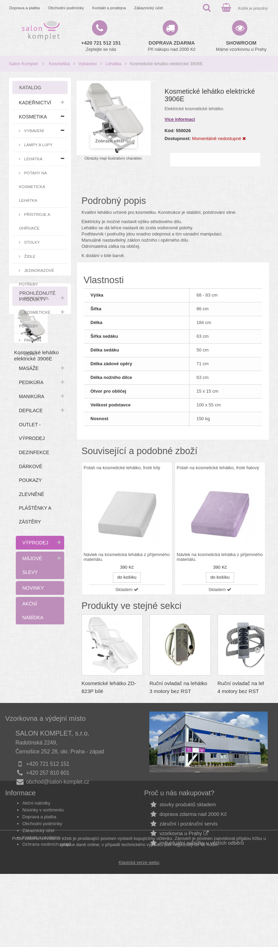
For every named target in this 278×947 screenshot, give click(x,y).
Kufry (30, 354)
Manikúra (31, 396)
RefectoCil (36, 298)
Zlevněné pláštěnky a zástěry (35, 508)
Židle (29, 256)
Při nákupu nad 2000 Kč (172, 46)
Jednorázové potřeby (36, 277)
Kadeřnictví (35, 102)
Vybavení (88, 63)
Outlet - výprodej (32, 431)
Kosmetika (59, 63)
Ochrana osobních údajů (46, 891)
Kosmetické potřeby (34, 319)
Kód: (169, 130)
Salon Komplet (23, 63)
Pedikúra (31, 382)
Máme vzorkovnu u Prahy (241, 46)
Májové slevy (32, 565)
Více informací (179, 119)
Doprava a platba (24, 7)
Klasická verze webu (139, 935)
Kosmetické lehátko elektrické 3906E (36, 711)
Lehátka (113, 63)
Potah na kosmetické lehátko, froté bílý (122, 467)
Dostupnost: (177, 138)
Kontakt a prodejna (109, 7)
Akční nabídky (36, 850)
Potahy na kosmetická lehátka (33, 187)
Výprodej (35, 542)
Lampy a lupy (38, 144)
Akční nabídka (32, 610)
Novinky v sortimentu (43, 856)
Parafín (32, 340)
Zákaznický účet (148, 7)
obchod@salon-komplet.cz (57, 815)
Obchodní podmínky (66, 7)
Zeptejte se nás (101, 46)
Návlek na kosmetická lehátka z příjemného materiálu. (127, 557)
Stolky (31, 242)
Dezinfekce (34, 452)
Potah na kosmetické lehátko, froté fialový (218, 467)
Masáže (29, 368)
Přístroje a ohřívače (34, 221)
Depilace (31, 410)
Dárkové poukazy (30, 473)
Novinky (33, 588)
